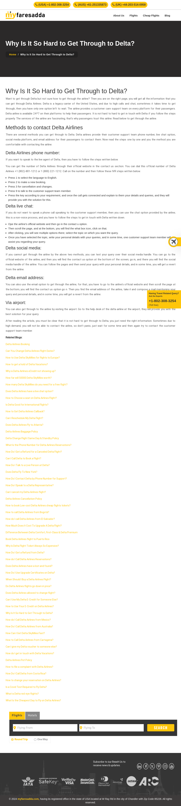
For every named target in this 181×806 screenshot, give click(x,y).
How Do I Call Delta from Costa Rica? (26, 673)
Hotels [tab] (32, 715)
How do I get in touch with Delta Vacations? (30, 653)
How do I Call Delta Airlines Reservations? (28, 559)
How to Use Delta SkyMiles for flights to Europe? (33, 357)
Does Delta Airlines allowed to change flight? (30, 592)
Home (12, 54)
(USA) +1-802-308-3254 (52, 4)
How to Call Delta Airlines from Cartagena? (29, 640)
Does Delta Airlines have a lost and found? (29, 566)
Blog (167, 15)
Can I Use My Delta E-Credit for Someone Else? (32, 599)
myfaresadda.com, (28, 799)
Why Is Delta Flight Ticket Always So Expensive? (32, 545)
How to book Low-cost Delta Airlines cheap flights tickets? (38, 505)
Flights (134, 15)
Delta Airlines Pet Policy (19, 660)
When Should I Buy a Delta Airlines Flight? (28, 579)
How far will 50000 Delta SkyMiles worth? (29, 377)
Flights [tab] (17, 715)
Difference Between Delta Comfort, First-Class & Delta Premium (42, 532)
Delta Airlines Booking (18, 344)
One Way (41, 739)
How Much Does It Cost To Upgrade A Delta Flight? (34, 525)
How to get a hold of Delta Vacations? (27, 364)
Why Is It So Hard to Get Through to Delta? (29, 613)
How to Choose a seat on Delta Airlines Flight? (31, 398)
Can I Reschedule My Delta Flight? (24, 418)
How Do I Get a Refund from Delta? (25, 552)
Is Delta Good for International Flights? (27, 404)
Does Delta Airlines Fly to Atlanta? (24, 424)
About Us (118, 15)
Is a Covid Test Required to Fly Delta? (26, 687)
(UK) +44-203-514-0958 (129, 4)
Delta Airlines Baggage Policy (22, 431)
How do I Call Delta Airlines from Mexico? (28, 619)
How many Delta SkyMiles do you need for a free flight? (37, 384)
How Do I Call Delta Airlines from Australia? (29, 626)
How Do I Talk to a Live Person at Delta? (28, 465)
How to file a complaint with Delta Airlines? (29, 666)
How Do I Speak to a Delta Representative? (30, 485)
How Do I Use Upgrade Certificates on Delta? (30, 572)
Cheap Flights (151, 15)
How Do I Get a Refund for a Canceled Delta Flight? (34, 451)
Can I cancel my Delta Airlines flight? (26, 492)
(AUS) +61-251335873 (90, 4)
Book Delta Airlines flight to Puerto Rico (27, 539)
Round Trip (19, 739)
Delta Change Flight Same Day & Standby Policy (32, 438)
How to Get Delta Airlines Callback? (25, 411)
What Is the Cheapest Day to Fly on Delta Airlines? (33, 700)
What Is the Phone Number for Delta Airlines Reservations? (38, 445)
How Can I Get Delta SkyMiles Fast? (25, 633)
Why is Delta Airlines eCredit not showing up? (31, 371)
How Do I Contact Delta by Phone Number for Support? (36, 478)
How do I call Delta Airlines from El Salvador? (30, 519)
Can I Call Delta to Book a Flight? (23, 458)
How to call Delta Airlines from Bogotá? (27, 512)
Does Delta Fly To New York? (21, 471)
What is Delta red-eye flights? (22, 693)
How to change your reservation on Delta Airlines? (33, 680)
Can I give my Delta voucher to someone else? (31, 646)
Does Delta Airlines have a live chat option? (29, 391)
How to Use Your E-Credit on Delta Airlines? (30, 606)
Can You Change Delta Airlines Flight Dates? (30, 350)
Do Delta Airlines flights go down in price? (28, 586)
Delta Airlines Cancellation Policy (24, 498)
